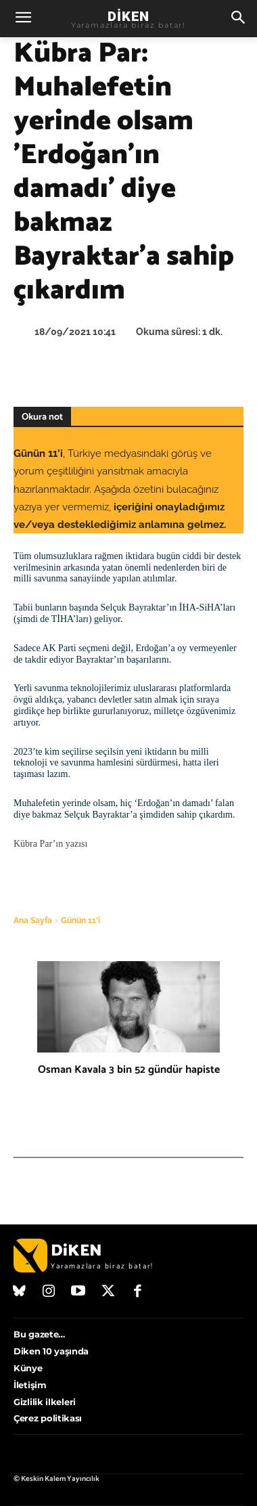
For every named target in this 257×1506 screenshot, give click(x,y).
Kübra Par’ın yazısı (50, 844)
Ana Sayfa (33, 920)
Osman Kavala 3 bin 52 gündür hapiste (129, 1070)
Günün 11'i (80, 920)
